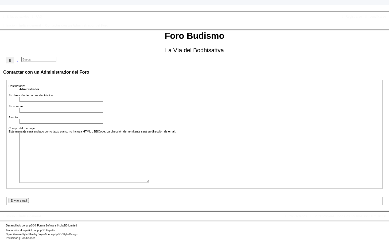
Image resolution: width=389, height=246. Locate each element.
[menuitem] (36, 16)
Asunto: (13, 117)
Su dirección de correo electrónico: (31, 95)
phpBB (30, 225)
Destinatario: (17, 86)
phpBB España (46, 230)
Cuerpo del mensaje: (22, 128)
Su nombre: (16, 106)
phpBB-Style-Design (65, 234)
